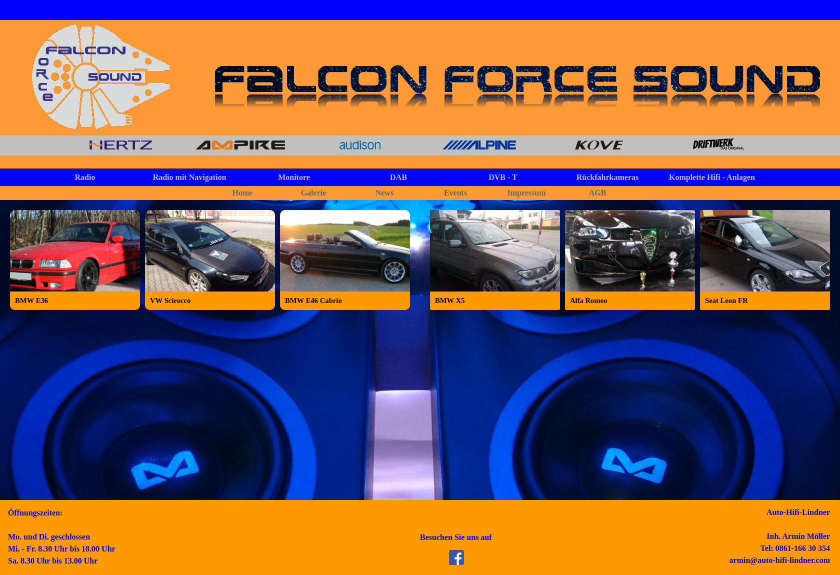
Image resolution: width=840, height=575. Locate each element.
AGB (597, 192)
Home (242, 192)
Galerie (313, 192)
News (385, 192)
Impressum (526, 192)
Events (455, 192)
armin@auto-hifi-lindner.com (780, 560)
